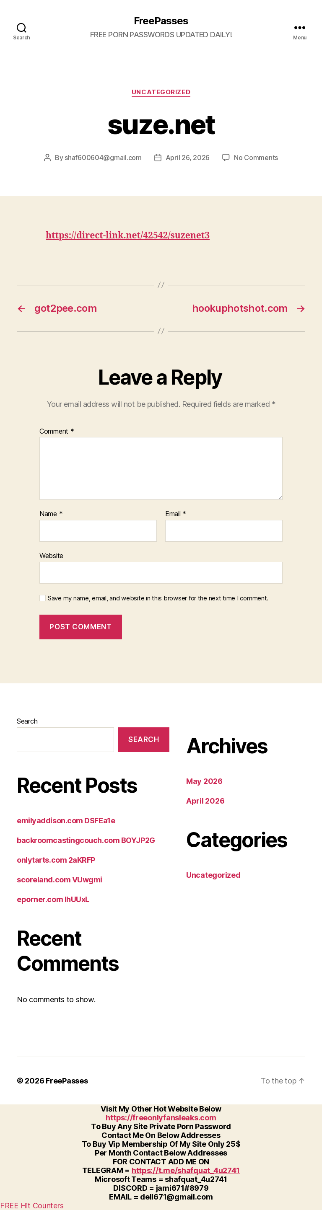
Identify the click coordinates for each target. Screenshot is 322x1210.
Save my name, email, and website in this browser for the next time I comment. (158, 598)
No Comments (256, 157)
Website (51, 555)
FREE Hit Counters (31, 1205)
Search (27, 721)
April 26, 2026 (188, 157)
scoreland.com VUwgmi (59, 879)
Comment (56, 431)
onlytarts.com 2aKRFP (56, 860)
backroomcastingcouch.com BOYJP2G (86, 840)
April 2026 (205, 800)
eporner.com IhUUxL (53, 899)
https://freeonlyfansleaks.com (161, 1117)
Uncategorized (161, 92)
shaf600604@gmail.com (103, 157)
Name (50, 514)
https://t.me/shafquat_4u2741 (186, 1170)
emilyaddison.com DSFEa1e (66, 820)
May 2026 (204, 781)
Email (175, 514)
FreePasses (161, 21)
